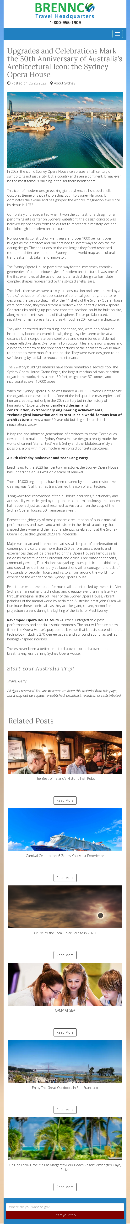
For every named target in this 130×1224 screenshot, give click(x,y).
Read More (65, 800)
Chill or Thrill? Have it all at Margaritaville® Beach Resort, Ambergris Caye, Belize (65, 1144)
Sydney (69, 83)
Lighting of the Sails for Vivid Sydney (80, 610)
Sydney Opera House (30, 267)
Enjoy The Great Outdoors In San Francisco (65, 1065)
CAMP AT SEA (65, 988)
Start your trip (65, 1215)
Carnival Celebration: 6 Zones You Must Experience (65, 833)
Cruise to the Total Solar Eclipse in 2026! (65, 910)
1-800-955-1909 (65, 22)
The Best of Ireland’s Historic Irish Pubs (65, 756)
